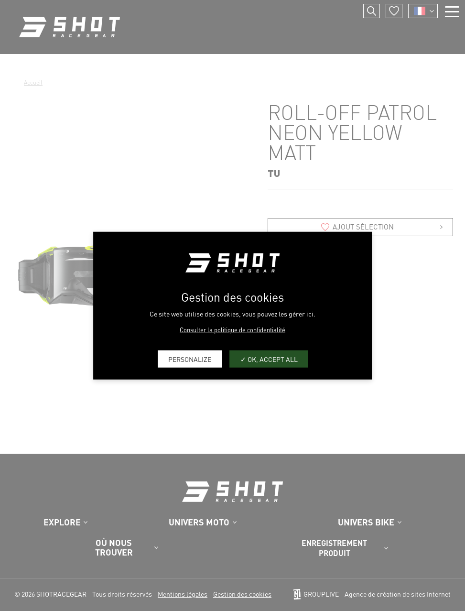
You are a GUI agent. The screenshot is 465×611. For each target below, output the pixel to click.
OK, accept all (269, 358)
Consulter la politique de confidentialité (232, 330)
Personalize (189, 358)
